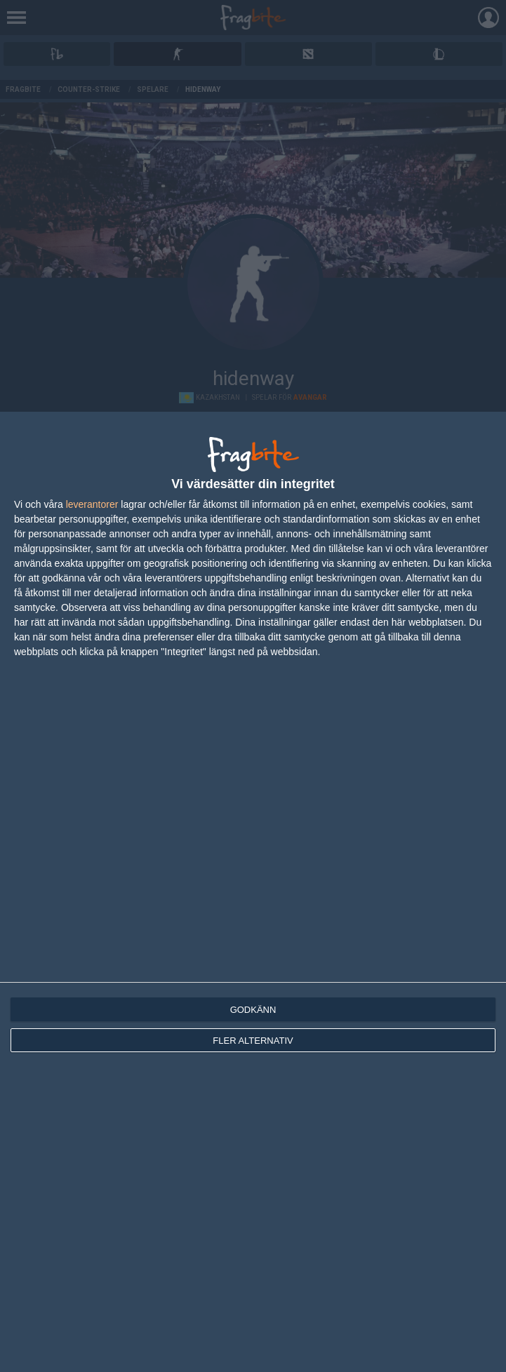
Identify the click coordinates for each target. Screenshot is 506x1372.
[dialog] (253, 892)
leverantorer (92, 504)
